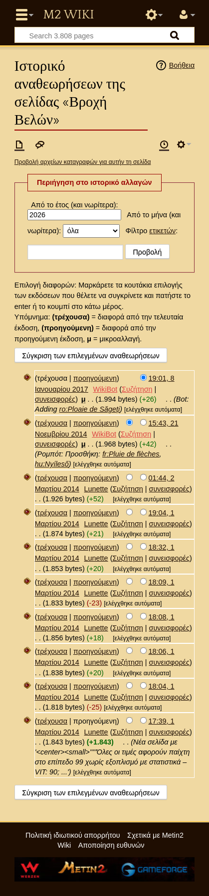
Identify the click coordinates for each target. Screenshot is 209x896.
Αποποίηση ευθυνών (111, 845)
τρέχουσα (52, 423)
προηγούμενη (95, 378)
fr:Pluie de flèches (130, 454)
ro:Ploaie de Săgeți (89, 409)
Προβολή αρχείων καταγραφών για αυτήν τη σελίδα (82, 161)
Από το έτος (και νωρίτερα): (74, 205)
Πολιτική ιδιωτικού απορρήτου (72, 835)
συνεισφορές (55, 399)
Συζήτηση (137, 389)
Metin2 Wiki (68, 14)
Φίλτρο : (152, 231)
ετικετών (162, 231)
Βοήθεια (182, 65)
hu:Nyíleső (52, 464)
